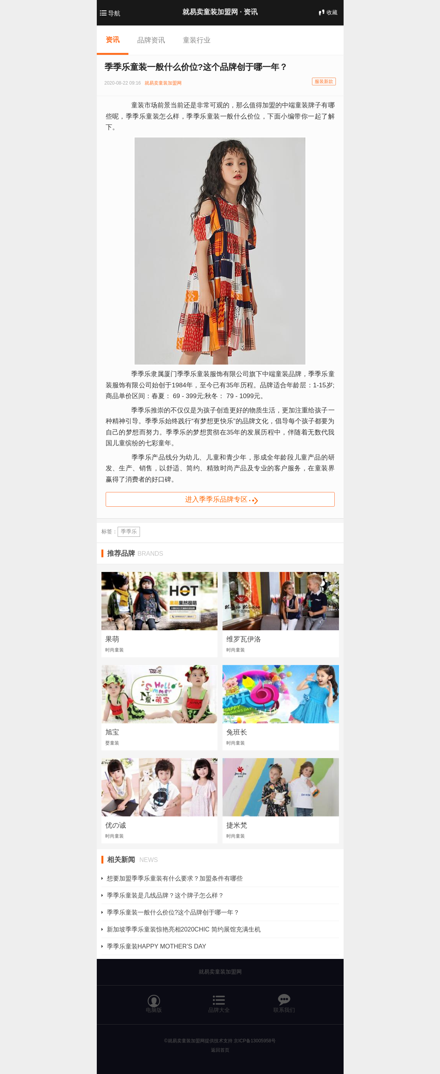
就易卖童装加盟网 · (220, 12)
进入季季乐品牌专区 (227, 500)
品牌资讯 (151, 40)
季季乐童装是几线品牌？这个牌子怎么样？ (165, 895)
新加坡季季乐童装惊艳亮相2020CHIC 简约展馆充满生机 (184, 929)
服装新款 (324, 81)
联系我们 (284, 1000)
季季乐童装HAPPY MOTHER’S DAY (156, 946)
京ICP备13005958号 (255, 1040)
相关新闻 (132, 860)
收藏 (327, 12)
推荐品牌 (135, 553)
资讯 (113, 40)
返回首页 (220, 1050)
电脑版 (154, 1000)
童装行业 (197, 40)
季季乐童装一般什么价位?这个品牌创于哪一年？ (173, 912)
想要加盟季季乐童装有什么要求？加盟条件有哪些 (175, 878)
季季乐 (129, 531)
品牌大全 (219, 1000)
